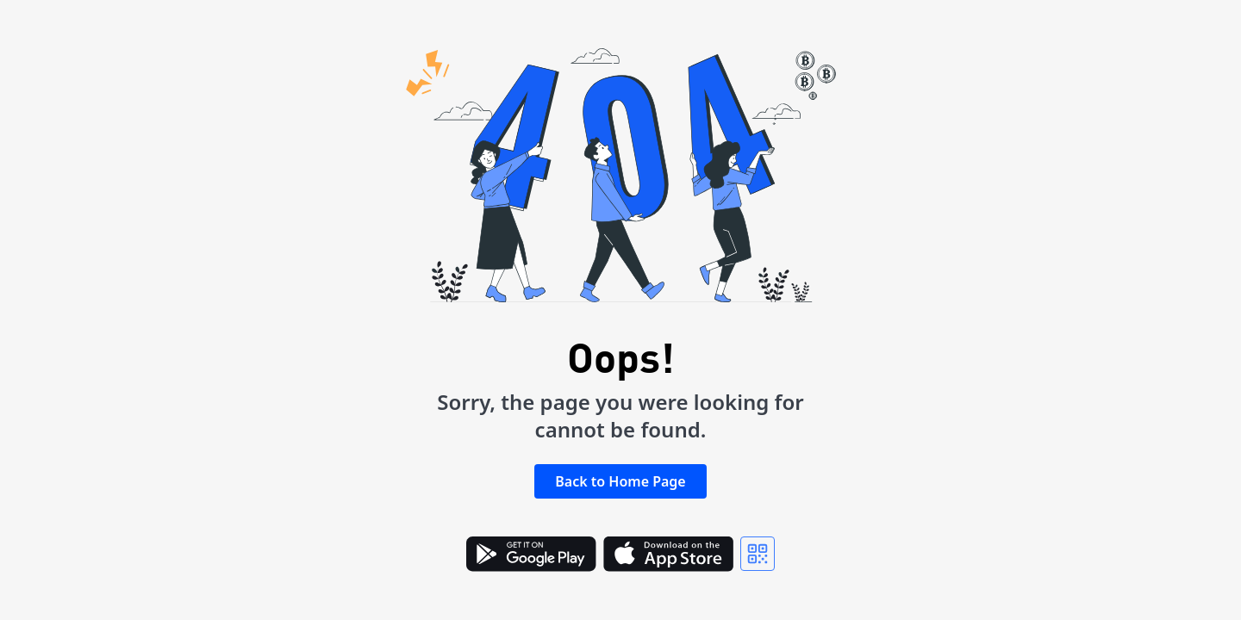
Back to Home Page (620, 481)
